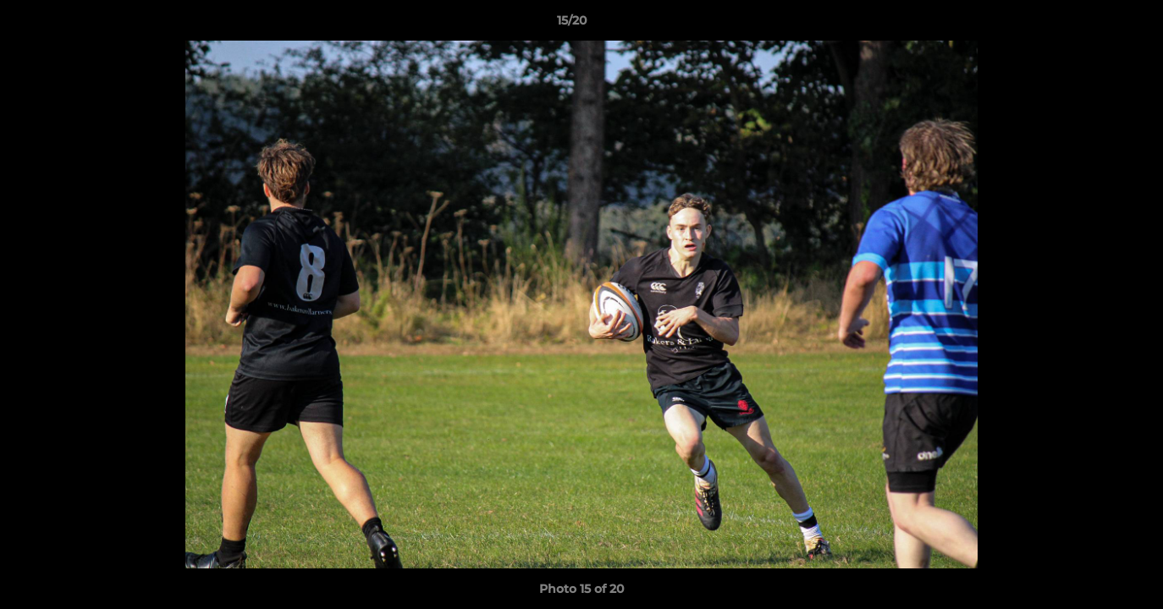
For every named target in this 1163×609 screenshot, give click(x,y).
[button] (1092, 24)
